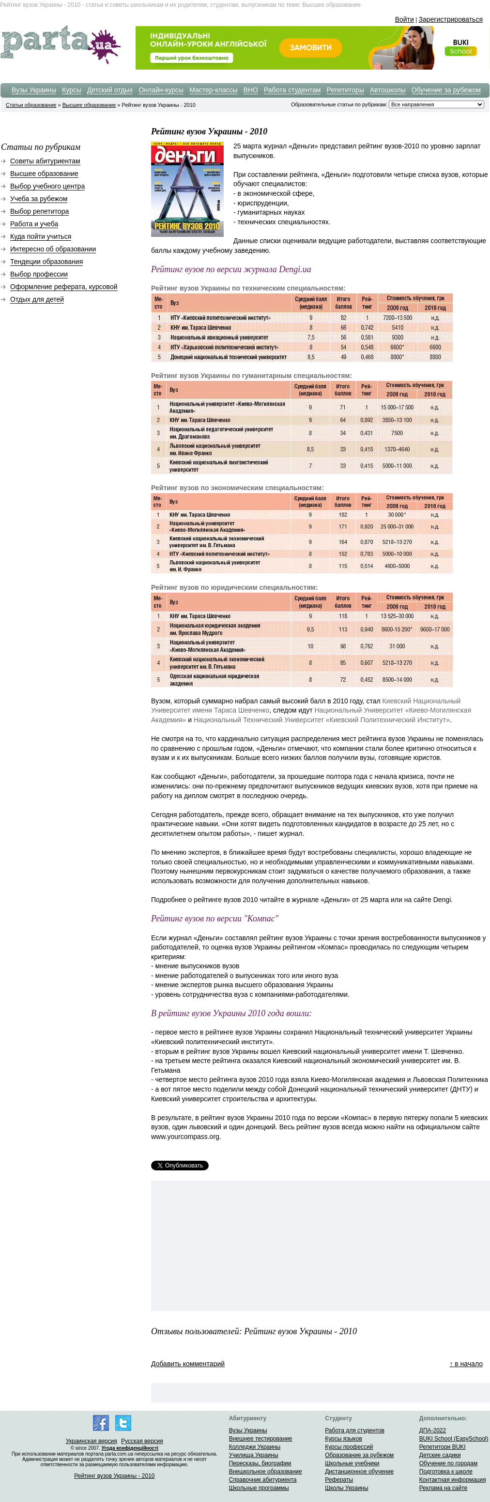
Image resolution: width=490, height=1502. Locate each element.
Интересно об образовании (53, 249)
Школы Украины (346, 1488)
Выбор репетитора (39, 211)
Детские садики (440, 1455)
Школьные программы (259, 1488)
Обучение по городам (448, 1463)
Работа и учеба (34, 224)
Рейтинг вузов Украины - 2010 (114, 1476)
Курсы (71, 90)
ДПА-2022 (432, 1430)
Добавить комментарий (188, 1364)
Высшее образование (89, 105)
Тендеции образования (46, 261)
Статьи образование (31, 105)
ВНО (251, 90)
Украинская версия (91, 1441)
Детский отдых (110, 90)
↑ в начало (466, 1364)
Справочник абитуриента (263, 1479)
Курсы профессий (349, 1447)
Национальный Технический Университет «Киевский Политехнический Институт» (322, 720)
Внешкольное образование (265, 1471)
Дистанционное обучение (359, 1471)
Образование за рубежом (359, 1455)
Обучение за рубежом (446, 90)
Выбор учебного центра (47, 186)
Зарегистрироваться (451, 19)
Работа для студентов (354, 1430)
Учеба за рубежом (38, 199)
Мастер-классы (213, 90)
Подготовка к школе (446, 1471)
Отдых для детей (37, 299)
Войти (404, 19)
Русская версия (142, 1441)
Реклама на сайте (443, 1488)
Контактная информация (452, 1479)
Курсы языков (343, 1438)
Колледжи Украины (255, 1447)
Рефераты (339, 1479)
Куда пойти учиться (40, 236)
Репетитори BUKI (442, 1447)
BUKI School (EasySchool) (454, 1438)
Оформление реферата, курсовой (64, 287)
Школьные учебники (352, 1463)
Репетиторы (345, 90)
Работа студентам (292, 90)
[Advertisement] (228, 1245)
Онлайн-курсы (161, 90)
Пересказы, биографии (260, 1463)
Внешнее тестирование (260, 1438)
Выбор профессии (39, 274)
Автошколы (388, 90)
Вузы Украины (34, 90)
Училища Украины (253, 1455)
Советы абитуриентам (45, 161)
